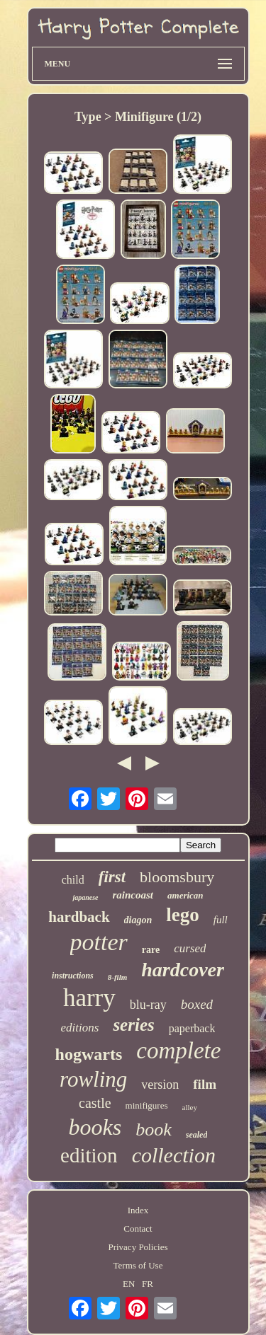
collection (174, 1155)
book (153, 1129)
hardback (78, 916)
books (95, 1127)
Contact (137, 1228)
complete (178, 1050)
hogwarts (89, 1054)
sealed (197, 1135)
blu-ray (148, 1005)
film (204, 1084)
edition (89, 1155)
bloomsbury (177, 877)
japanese (85, 897)
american (185, 895)
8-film (118, 977)
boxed (197, 1004)
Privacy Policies (137, 1247)
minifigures (147, 1105)
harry (89, 998)
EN (129, 1283)
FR (147, 1283)
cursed (190, 948)
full (221, 919)
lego (182, 914)
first (112, 877)
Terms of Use (138, 1265)
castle (95, 1103)
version (160, 1084)
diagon (138, 920)
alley (189, 1107)
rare (151, 949)
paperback (192, 1028)
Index (138, 1210)
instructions (73, 976)
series (133, 1024)
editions (80, 1027)
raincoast (133, 895)
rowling (93, 1079)
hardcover (182, 970)
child (73, 880)
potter (99, 942)
